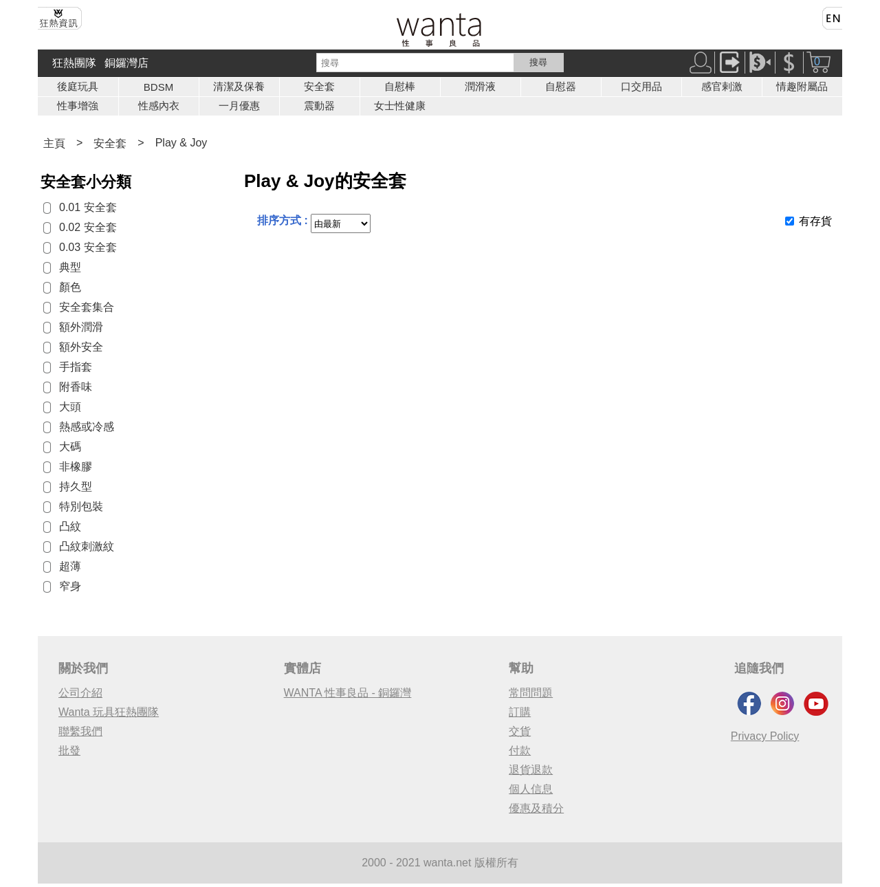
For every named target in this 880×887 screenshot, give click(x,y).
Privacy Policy (765, 736)
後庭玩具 (77, 86)
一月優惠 (239, 105)
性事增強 (77, 105)
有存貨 (815, 221)
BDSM (158, 87)
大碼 (70, 446)
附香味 (75, 387)
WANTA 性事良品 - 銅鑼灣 (348, 693)
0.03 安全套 (88, 247)
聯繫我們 (80, 731)
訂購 (520, 712)
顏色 (70, 287)
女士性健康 (400, 105)
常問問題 (531, 693)
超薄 (70, 566)
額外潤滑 (81, 327)
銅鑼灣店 (126, 63)
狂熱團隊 (74, 63)
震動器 (319, 105)
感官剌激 (721, 86)
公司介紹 (80, 693)
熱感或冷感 (86, 426)
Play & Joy (181, 143)
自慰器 (560, 86)
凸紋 (70, 526)
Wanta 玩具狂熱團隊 (108, 712)
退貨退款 (531, 770)
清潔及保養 (239, 86)
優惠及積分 (536, 808)
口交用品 (641, 86)
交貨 (520, 731)
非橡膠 (75, 466)
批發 (69, 750)
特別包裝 (81, 506)
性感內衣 (158, 105)
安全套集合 (86, 307)
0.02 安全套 (88, 227)
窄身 (70, 586)
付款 (520, 750)
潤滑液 (480, 86)
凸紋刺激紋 (86, 546)
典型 (70, 267)
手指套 (75, 367)
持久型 (75, 486)
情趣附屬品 (802, 86)
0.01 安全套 (88, 207)
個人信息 (531, 789)
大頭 (70, 407)
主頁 (54, 143)
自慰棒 (399, 86)
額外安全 (81, 347)
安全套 (319, 86)
